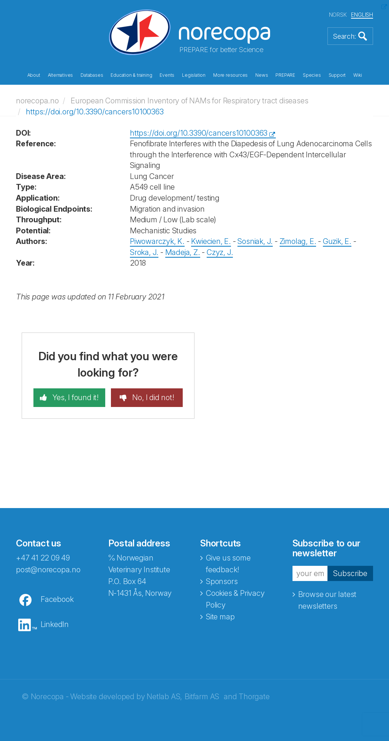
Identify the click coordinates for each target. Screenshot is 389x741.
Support (337, 75)
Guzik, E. (337, 241)
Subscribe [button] (350, 573)
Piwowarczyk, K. (157, 241)
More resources (230, 75)
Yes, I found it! (75, 397)
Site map (220, 616)
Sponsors (221, 581)
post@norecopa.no (48, 569)
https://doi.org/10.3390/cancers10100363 (94, 111)
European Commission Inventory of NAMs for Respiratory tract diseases (189, 100)
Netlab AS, (164, 696)
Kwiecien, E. (211, 241)
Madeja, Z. (182, 252)
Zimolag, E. (298, 241)
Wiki (357, 75)
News (261, 75)
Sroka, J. (144, 252)
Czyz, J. (220, 252)
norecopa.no (37, 100)
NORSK (338, 14)
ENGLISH (362, 14)
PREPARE (285, 75)
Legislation (194, 75)
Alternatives (60, 75)
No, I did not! (152, 397)
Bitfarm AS (202, 696)
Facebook (57, 599)
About (33, 75)
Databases (92, 75)
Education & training (131, 75)
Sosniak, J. (255, 241)
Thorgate (254, 696)
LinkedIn (55, 624)
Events (167, 75)
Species (312, 75)
